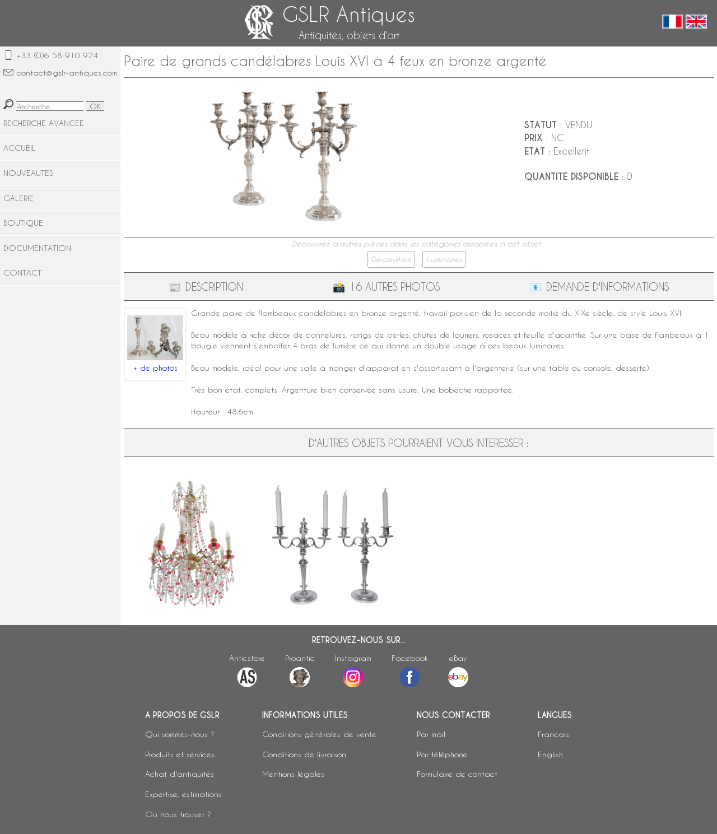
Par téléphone (442, 754)
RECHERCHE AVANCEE (43, 123)
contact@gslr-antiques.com (67, 72)
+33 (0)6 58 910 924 (57, 55)
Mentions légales (293, 774)
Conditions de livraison (304, 754)
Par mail (431, 734)
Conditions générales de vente (319, 734)
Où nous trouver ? (178, 814)
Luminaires (444, 259)
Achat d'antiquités (179, 774)
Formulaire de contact (457, 774)
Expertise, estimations (183, 794)
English (550, 754)
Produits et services (180, 754)
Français (553, 734)
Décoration (391, 259)
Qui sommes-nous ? (180, 734)
